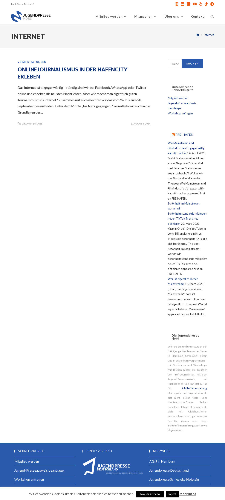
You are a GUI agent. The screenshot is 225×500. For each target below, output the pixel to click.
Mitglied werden (178, 98)
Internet (209, 35)
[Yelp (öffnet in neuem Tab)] (200, 4)
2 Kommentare (32, 123)
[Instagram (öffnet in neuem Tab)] (177, 4)
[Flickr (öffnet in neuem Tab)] (188, 4)
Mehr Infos (187, 494)
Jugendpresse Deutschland (169, 470)
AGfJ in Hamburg (162, 461)
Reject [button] (172, 494)
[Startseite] (197, 35)
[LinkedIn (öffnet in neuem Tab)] (182, 4)
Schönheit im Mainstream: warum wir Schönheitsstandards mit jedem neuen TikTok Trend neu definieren (187, 213)
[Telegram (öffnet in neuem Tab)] (211, 4)
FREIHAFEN (184, 134)
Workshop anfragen (180, 113)
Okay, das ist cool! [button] (150, 494)
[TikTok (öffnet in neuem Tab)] (206, 4)
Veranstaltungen (32, 61)
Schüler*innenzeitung (194, 388)
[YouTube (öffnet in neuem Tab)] (194, 4)
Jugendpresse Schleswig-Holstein (174, 479)
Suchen (192, 63)
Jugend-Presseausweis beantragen (39, 470)
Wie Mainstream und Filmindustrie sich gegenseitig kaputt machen (186, 148)
